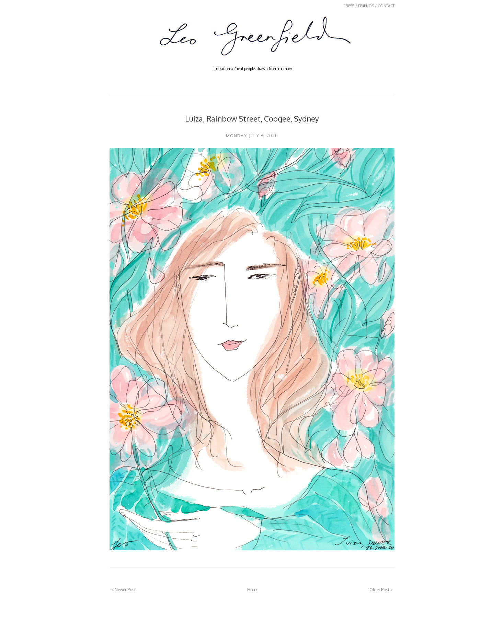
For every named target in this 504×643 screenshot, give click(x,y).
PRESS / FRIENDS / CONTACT (368, 5)
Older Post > (381, 589)
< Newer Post (123, 589)
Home (252, 589)
